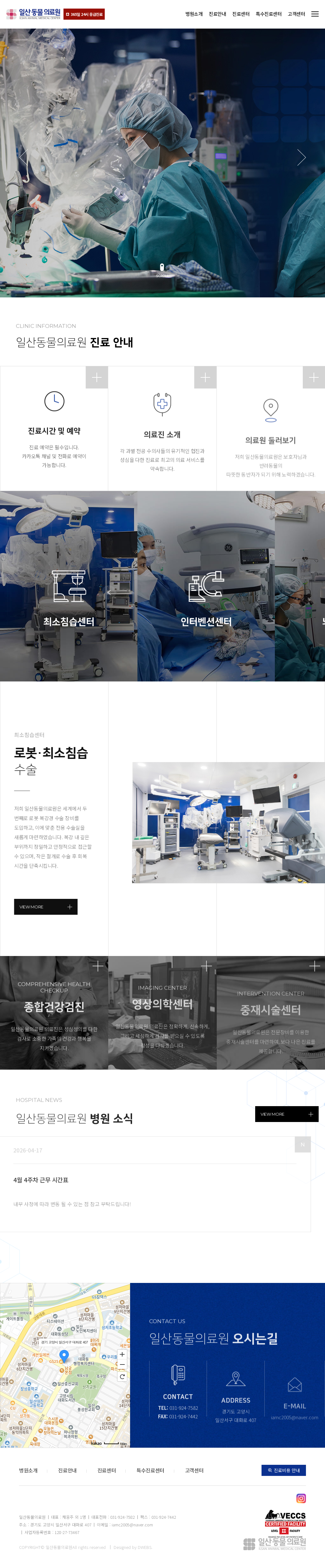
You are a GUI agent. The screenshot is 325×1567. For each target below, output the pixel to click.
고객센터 (296, 14)
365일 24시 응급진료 (84, 14)
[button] (162, 272)
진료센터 (240, 14)
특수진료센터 (269, 14)
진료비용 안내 (284, 1470)
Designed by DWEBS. (133, 1547)
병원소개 (193, 14)
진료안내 (217, 14)
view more (287, 1114)
